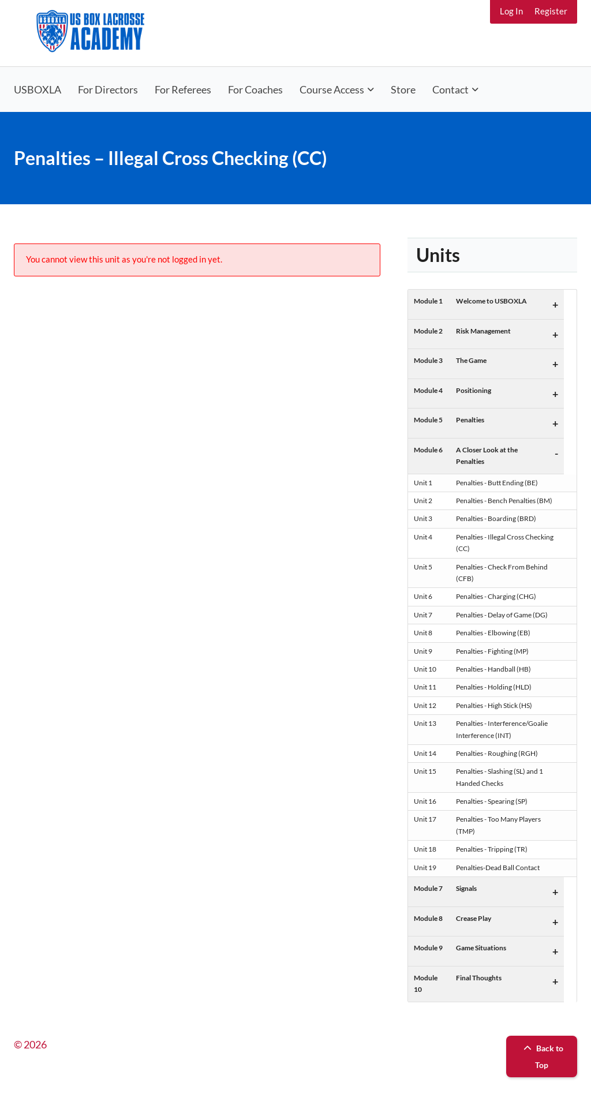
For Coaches (255, 89)
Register (550, 11)
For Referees (183, 89)
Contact (450, 89)
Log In (511, 11)
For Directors (108, 89)
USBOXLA (37, 89)
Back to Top (542, 1056)
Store (403, 89)
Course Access (332, 89)
